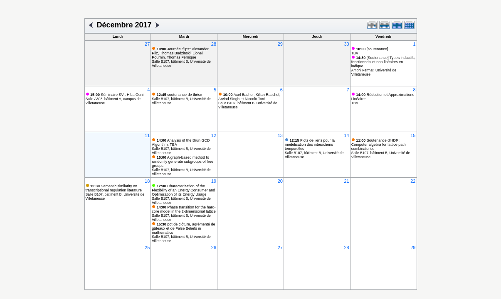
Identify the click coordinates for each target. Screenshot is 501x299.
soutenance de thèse (179, 95)
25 (147, 247)
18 (147, 181)
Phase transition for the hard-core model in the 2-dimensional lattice (184, 209)
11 (147, 135)
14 (346, 135)
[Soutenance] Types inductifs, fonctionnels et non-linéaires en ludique (383, 62)
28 (213, 44)
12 (213, 135)
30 (346, 44)
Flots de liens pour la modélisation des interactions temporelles (310, 144)
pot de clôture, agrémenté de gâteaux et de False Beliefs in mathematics (183, 228)
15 (412, 135)
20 (280, 181)
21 (346, 181)
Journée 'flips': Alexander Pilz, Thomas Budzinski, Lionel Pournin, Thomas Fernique (180, 53)
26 (213, 247)
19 (213, 181)
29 (280, 44)
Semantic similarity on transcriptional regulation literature (114, 188)
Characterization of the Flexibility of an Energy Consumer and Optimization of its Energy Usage (183, 190)
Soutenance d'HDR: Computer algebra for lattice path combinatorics (378, 144)
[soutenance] (372, 49)
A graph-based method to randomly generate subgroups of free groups (182, 161)
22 (412, 181)
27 (147, 44)
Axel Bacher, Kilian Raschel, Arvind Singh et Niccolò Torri (249, 97)
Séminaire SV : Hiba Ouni (116, 95)
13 (280, 135)
